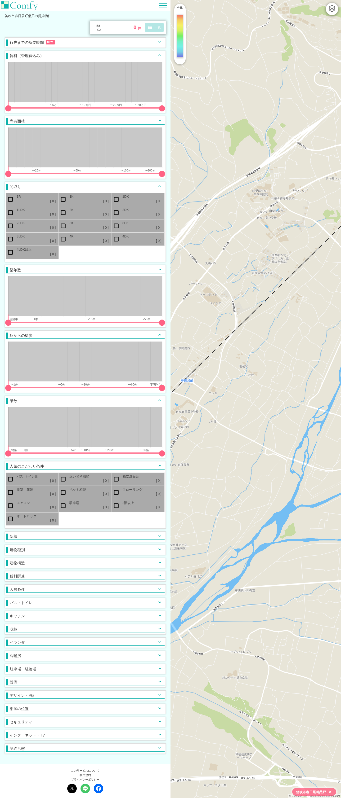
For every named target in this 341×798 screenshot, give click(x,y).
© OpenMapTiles (298, 796)
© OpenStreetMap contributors (324, 796)
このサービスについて (85, 770)
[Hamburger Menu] (163, 5)
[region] (255, 399)
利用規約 (85, 775)
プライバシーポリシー (85, 779)
